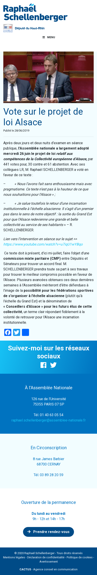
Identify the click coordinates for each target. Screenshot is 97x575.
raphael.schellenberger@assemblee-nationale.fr (49, 420)
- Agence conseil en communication (48, 569)
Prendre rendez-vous (48, 532)
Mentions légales (14, 557)
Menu (48, 37)
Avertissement (48, 561)
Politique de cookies (80, 557)
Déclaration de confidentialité (45, 557)
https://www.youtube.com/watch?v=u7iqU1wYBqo (43, 244)
